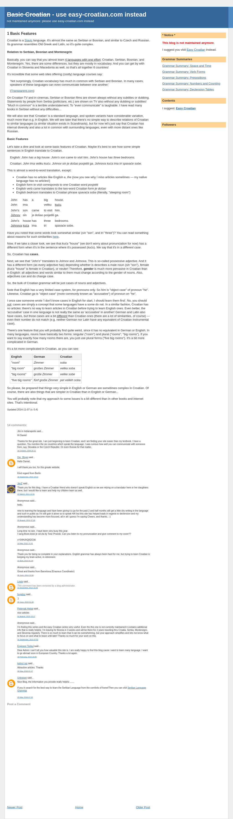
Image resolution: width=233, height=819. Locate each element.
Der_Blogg (22, 457)
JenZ (19, 483)
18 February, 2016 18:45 (27, 657)
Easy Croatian (196, 49)
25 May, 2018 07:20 (25, 697)
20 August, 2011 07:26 (26, 520)
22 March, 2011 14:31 (26, 494)
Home (79, 807)
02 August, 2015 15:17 (26, 616)
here (55, 236)
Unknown (22, 678)
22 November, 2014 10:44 (27, 588)
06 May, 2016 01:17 (25, 671)
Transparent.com (22, 90)
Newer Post (14, 807)
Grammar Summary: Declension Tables (188, 89)
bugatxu (21, 594)
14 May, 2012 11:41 (25, 543)
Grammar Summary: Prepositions (184, 77)
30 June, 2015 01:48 (25, 602)
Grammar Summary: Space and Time (186, 65)
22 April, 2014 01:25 (25, 561)
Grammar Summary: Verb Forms (183, 71)
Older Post (143, 807)
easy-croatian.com (95, 14)
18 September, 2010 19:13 (27, 477)
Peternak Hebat (25, 608)
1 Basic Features (21, 33)
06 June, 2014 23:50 (25, 575)
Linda (20, 581)
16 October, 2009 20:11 (26, 451)
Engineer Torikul (25, 646)
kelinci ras (22, 663)
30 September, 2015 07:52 (27, 640)
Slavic (29, 40)
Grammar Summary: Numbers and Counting (191, 83)
